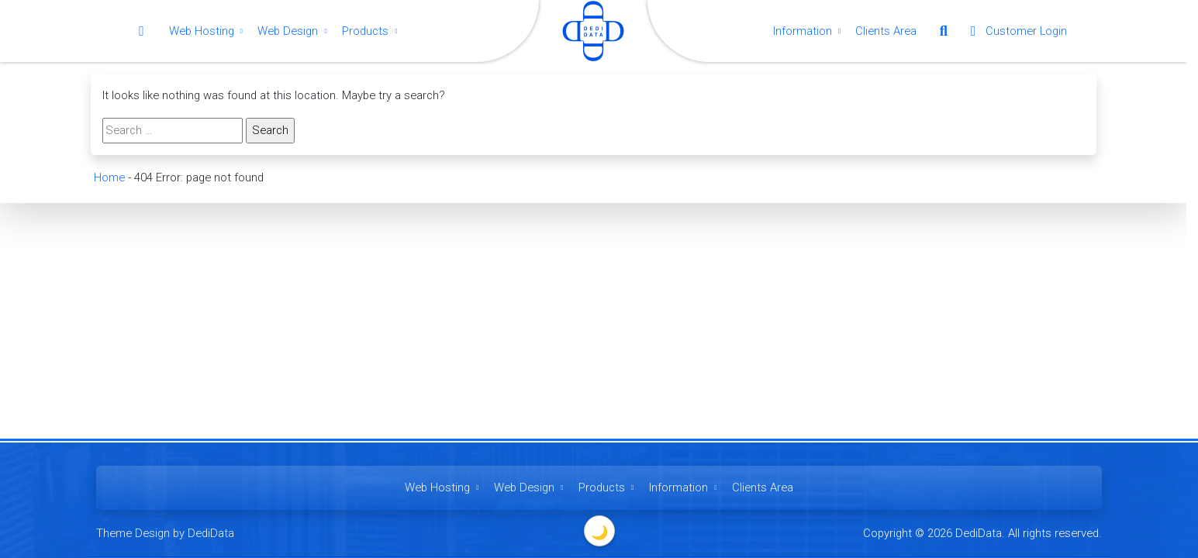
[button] (943, 31)
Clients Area (886, 31)
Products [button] (371, 31)
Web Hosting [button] (208, 31)
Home (108, 177)
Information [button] (808, 31)
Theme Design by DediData (165, 533)
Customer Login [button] (1016, 31)
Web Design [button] (293, 31)
